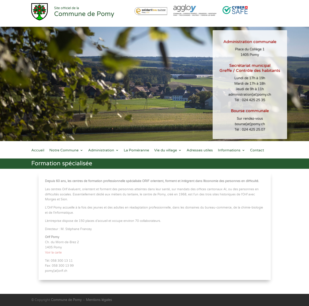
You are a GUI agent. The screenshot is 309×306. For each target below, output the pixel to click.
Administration (101, 151)
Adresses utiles (200, 151)
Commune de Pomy (67, 300)
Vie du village (165, 151)
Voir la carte (56, 251)
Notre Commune (64, 151)
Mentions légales (99, 300)
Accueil (37, 151)
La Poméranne (136, 151)
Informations (229, 151)
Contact (257, 151)
